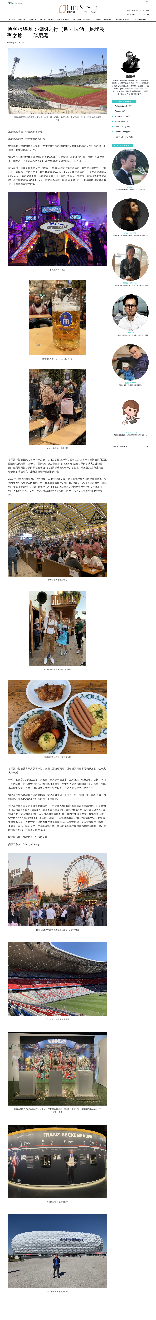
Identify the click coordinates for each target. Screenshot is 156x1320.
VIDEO (146, 11)
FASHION (32, 20)
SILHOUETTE (140, 20)
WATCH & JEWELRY (17, 20)
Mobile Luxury (122, 126)
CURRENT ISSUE (134, 11)
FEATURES (131, 14)
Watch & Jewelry (123, 106)
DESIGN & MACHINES (82, 20)
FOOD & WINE (63, 20)
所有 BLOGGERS (119, 446)
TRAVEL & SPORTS (103, 20)
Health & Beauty (124, 137)
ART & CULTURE (47, 20)
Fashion (120, 111)
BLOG (146, 14)
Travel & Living (123, 132)
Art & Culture (122, 116)
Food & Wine (122, 121)
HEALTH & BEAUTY (124, 20)
